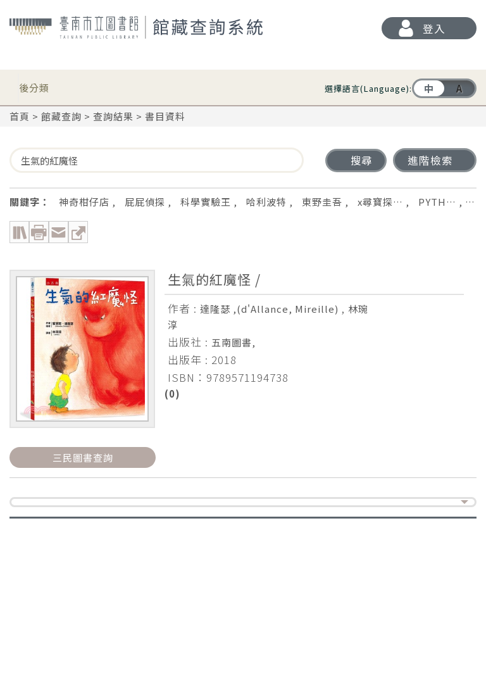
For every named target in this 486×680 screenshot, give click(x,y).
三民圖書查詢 (83, 457)
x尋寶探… (380, 201)
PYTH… (437, 201)
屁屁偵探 (145, 201)
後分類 (34, 84)
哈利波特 (266, 201)
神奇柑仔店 (84, 201)
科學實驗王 (205, 201)
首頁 (19, 116)
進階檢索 (430, 160)
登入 (434, 28)
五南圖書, (233, 342)
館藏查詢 (61, 116)
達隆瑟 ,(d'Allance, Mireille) (269, 308)
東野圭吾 (322, 201)
